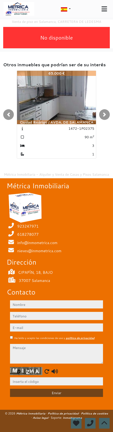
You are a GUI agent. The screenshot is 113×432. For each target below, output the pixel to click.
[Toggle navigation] (104, 9)
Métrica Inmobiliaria (31, 413)
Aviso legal (41, 418)
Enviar (57, 392)
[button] (8, 114)
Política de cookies (94, 413)
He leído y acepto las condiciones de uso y (54, 338)
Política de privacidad (63, 413)
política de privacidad (80, 338)
